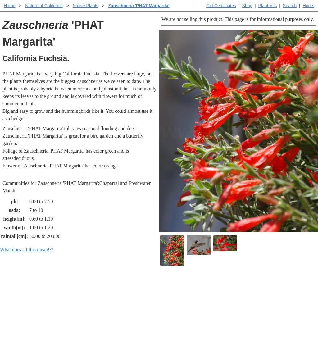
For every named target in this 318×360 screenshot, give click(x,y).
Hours (308, 5)
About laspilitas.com (258, 308)
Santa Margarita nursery (262, 298)
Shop (247, 5)
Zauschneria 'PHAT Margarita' (138, 5)
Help (165, 288)
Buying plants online (181, 298)
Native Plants (85, 5)
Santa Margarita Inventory (264, 288)
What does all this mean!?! (26, 249)
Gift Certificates (221, 5)
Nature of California (44, 5)
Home (9, 5)
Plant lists (267, 5)
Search (290, 5)
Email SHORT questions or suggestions (121, 340)
